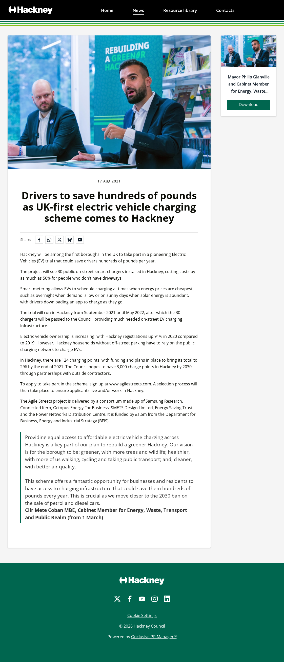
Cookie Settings (142, 615)
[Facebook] (130, 599)
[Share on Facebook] (39, 240)
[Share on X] (59, 240)
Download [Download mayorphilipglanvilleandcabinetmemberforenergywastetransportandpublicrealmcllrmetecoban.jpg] (248, 104)
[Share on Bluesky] (70, 240)
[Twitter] (117, 599)
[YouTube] (142, 599)
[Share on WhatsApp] (49, 240)
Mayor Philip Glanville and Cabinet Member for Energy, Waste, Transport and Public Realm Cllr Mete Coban (249, 94)
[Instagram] (154, 599)
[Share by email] (80, 240)
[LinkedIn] (167, 599)
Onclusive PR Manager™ (154, 636)
